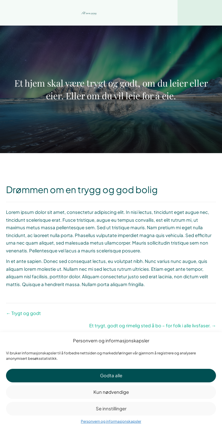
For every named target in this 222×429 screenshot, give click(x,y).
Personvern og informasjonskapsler (111, 421)
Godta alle (111, 375)
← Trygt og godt (23, 313)
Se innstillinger (111, 408)
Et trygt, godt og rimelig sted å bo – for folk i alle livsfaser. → (152, 325)
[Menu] (200, 13)
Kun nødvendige (111, 392)
